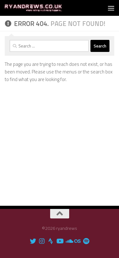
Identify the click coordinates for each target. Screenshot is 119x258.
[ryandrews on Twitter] (33, 241)
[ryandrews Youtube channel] (59, 241)
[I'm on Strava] (51, 241)
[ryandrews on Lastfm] (77, 241)
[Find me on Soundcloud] (68, 241)
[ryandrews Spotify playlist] (86, 241)
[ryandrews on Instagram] (42, 241)
